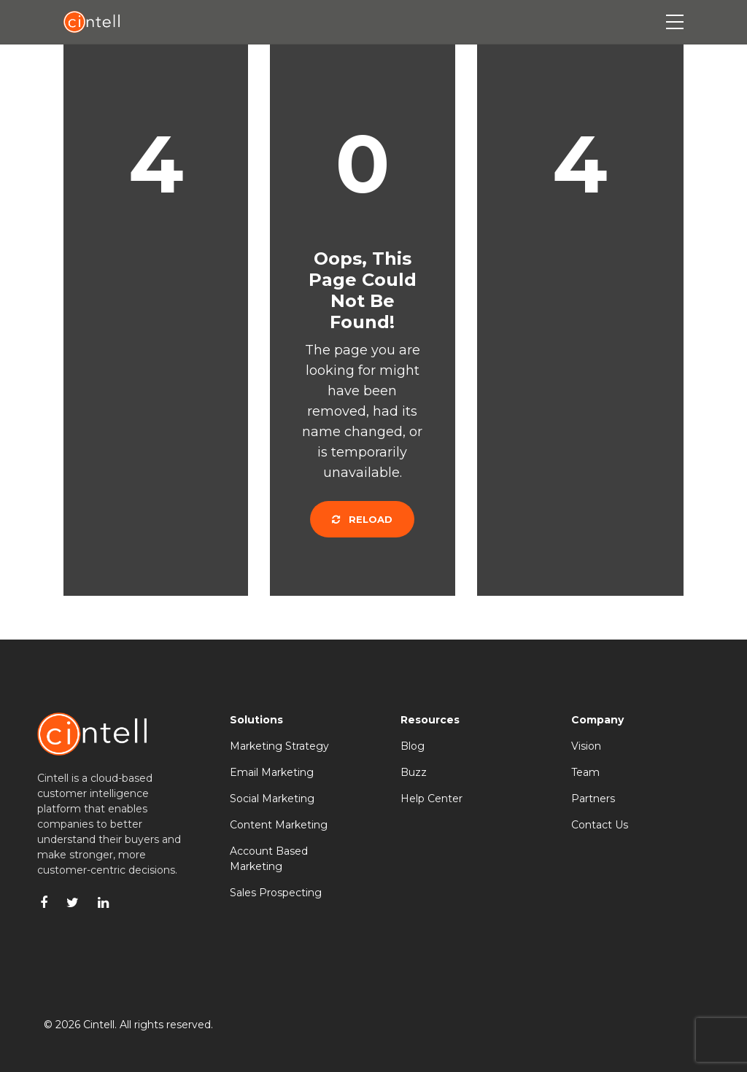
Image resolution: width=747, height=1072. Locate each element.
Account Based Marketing (269, 858)
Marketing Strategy (279, 746)
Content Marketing (279, 824)
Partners (593, 798)
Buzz (413, 772)
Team (585, 772)
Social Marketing (272, 798)
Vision (586, 746)
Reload (362, 519)
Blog (412, 746)
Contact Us (599, 824)
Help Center (431, 798)
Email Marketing (272, 772)
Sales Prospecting (276, 892)
